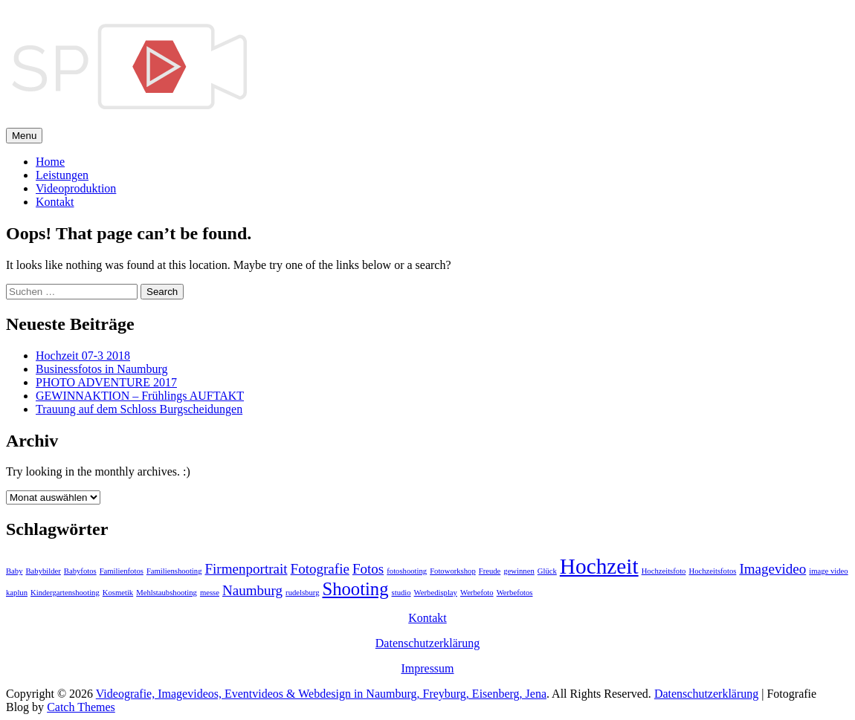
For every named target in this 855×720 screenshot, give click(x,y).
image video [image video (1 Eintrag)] (828, 571)
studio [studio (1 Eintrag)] (401, 592)
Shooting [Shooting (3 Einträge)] (355, 589)
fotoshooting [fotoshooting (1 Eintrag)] (407, 571)
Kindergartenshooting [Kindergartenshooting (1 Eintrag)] (65, 592)
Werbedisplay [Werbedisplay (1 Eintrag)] (435, 592)
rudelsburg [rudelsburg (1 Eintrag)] (302, 592)
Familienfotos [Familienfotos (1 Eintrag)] (121, 571)
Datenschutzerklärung (427, 643)
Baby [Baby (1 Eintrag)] (14, 571)
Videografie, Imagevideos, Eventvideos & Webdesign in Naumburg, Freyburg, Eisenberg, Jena (321, 693)
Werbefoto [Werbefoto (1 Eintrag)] (477, 592)
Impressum (427, 668)
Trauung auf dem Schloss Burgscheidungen (139, 409)
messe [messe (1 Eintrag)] (209, 592)
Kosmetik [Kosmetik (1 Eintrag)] (118, 592)
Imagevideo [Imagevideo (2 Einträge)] (772, 569)
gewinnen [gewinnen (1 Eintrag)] (518, 571)
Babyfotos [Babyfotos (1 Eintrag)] (80, 571)
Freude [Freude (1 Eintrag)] (490, 571)
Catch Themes (81, 707)
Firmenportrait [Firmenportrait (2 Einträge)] (245, 569)
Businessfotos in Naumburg (101, 369)
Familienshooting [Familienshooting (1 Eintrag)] (174, 571)
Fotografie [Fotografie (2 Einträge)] (320, 569)
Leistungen (62, 175)
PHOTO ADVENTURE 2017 (106, 382)
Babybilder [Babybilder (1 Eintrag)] (43, 571)
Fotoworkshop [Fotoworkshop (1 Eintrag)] (453, 571)
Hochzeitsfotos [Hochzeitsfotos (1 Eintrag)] (712, 571)
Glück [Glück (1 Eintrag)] (547, 571)
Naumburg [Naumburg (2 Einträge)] (252, 590)
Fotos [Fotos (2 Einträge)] (368, 569)
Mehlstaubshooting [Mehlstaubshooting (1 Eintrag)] (166, 592)
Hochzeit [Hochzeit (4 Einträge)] (599, 566)
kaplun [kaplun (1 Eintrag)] (17, 592)
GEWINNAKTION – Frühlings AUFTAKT (140, 395)
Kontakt (55, 201)
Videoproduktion (76, 188)
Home (50, 161)
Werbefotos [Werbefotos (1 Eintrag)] (515, 592)
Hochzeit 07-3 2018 (83, 355)
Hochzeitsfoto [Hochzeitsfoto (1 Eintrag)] (664, 571)
